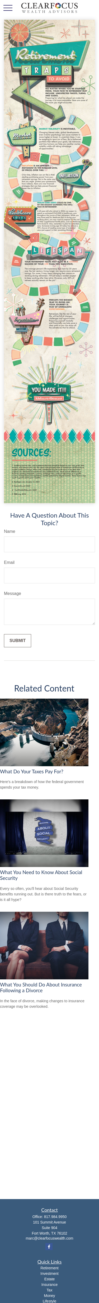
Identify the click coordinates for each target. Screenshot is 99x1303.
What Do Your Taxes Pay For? (31, 771)
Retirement (49, 1268)
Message (12, 593)
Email (9, 562)
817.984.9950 (55, 1217)
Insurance (49, 1284)
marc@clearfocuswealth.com (49, 1238)
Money (49, 1296)
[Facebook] (49, 1246)
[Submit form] (17, 640)
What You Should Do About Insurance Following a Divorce (41, 987)
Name (9, 531)
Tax (50, 1290)
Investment (49, 1273)
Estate (49, 1279)
